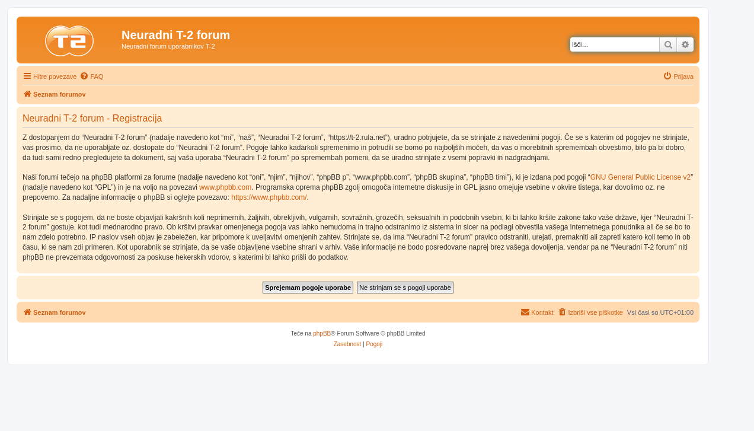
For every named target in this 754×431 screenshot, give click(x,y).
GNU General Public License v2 (640, 177)
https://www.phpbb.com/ (268, 197)
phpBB (322, 333)
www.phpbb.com (225, 187)
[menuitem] (91, 76)
